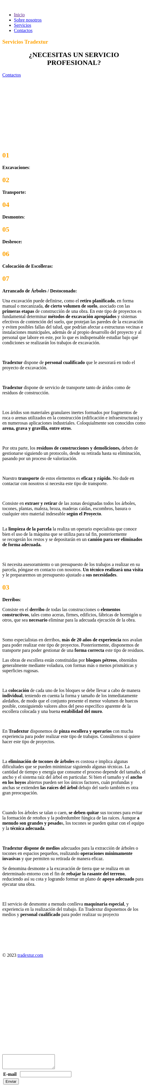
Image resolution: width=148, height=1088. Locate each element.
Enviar (11, 1084)
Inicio (19, 14)
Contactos (23, 30)
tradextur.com (30, 955)
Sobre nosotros (28, 19)
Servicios (22, 25)
